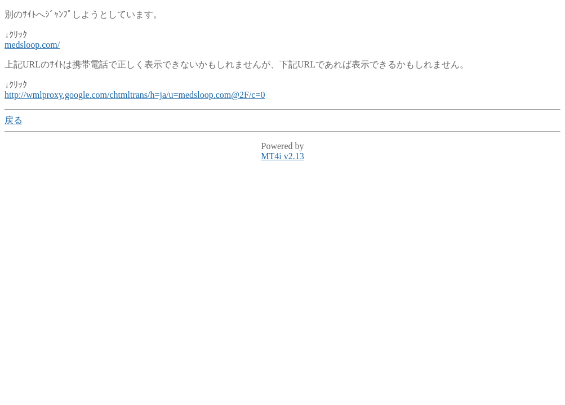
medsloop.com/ (32, 45)
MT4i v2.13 (282, 156)
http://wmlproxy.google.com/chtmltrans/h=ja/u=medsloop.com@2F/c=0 (135, 95)
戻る (14, 120)
